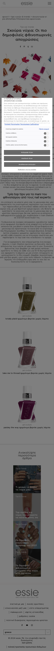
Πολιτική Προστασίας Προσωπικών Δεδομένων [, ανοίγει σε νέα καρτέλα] (21, 124)
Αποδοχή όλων (27, 158)
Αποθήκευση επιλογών (27, 164)
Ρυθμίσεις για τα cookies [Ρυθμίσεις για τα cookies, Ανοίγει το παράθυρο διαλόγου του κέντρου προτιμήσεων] (27, 169)
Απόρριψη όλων (27, 152)
